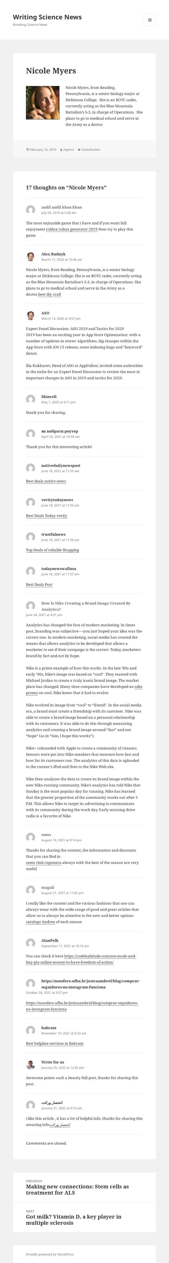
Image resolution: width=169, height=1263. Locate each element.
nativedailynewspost (60, 465)
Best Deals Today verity (46, 515)
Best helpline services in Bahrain (55, 1043)
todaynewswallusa (58, 568)
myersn (68, 149)
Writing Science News (47, 17)
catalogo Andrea (40, 921)
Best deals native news (46, 481)
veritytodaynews (57, 499)
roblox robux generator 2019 (71, 229)
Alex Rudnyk (53, 254)
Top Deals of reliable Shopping (52, 549)
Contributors (90, 149)
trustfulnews (53, 534)
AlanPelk (50, 940)
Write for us (52, 1062)
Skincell (49, 396)
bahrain (48, 1027)
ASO (45, 312)
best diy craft (49, 294)
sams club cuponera (43, 862)
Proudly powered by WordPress (49, 1254)
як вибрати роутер (59, 431)
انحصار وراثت (51, 1102)
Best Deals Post (39, 584)
